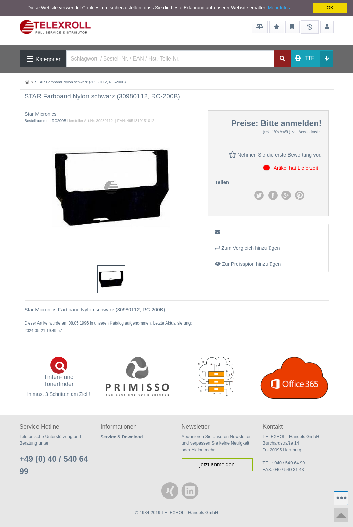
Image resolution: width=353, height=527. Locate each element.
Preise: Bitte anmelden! (276, 123)
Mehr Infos (279, 7)
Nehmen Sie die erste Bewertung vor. (275, 155)
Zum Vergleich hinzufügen (247, 248)
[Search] (170, 58)
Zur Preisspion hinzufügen (248, 264)
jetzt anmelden (216, 465)
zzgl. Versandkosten (306, 132)
